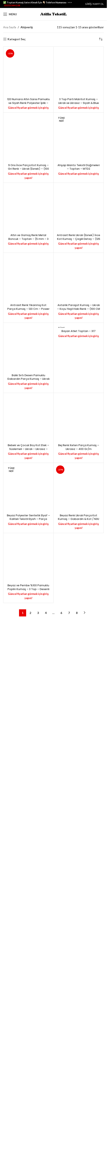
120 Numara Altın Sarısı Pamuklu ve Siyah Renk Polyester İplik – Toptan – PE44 (28, 369)
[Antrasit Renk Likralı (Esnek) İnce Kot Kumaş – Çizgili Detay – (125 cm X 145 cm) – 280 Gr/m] (78, 873)
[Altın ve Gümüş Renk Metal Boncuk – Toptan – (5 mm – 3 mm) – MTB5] (28, 873)
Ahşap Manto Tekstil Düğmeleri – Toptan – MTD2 (79, 699)
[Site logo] (53, 14)
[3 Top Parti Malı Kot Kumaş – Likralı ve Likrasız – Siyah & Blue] (78, 205)
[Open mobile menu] (10, 14)
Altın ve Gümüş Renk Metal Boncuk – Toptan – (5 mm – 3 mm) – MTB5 (28, 1037)
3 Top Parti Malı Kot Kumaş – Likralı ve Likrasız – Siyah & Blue (78, 367)
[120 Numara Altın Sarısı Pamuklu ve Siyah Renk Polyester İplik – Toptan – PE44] (28, 205)
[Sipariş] (100, 39)
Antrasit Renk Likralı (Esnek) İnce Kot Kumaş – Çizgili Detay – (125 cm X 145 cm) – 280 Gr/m (78, 1037)
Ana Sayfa (9, 27)
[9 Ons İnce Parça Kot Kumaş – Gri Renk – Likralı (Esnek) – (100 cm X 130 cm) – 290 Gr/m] (28, 537)
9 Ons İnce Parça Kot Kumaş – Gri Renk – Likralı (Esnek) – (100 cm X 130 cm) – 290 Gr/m (28, 701)
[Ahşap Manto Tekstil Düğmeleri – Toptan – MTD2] (78, 537)
